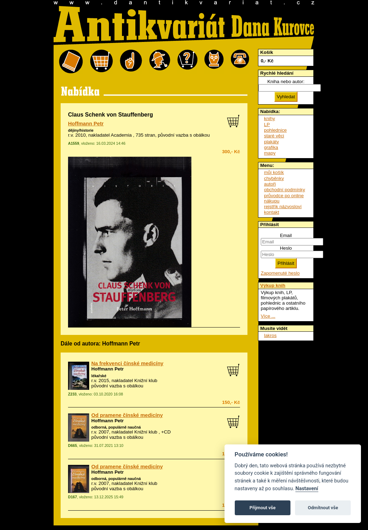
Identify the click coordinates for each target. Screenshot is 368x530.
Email (286, 235)
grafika (271, 147)
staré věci (274, 135)
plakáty (271, 141)
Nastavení (306, 489)
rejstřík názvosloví (283, 206)
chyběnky (274, 178)
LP (267, 124)
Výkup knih (272, 285)
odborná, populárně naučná (116, 427)
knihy (269, 118)
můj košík (274, 172)
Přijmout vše (263, 507)
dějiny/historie (80, 130)
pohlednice (275, 130)
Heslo (286, 248)
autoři (270, 184)
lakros (270, 335)
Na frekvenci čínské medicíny (127, 363)
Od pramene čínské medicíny (127, 415)
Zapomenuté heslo (280, 273)
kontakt (271, 212)
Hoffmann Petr (86, 123)
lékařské (98, 376)
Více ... (268, 316)
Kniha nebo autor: (285, 81)
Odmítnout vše (323, 507)
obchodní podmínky (284, 189)
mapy (270, 153)
